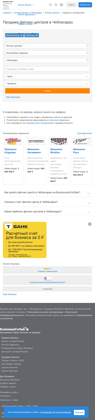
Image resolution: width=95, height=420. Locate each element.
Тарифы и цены (8, 386)
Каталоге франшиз (59, 120)
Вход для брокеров (9, 379)
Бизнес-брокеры (9, 371)
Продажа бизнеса (10, 357)
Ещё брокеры (10, 294)
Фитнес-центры (14, 45)
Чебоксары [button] (12, 60)
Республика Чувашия (17, 53)
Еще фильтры (13, 97)
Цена (9, 76)
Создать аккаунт (8, 383)
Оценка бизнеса (9, 367)
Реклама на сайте (9, 392)
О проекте (5, 396)
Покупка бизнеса (9, 338)
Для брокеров (7, 376)
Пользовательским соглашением (45, 312)
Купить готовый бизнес (13, 341)
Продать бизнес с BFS (12, 360)
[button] (50, 4)
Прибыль (11, 83)
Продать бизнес (25, 24)
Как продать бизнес (11, 364)
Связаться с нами (9, 400)
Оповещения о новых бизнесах (17, 348)
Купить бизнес (24, 5)
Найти (47, 91)
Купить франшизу (26, 14)
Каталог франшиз (10, 344)
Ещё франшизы (84, 133)
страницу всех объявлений (39, 123)
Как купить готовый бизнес (14, 351)
